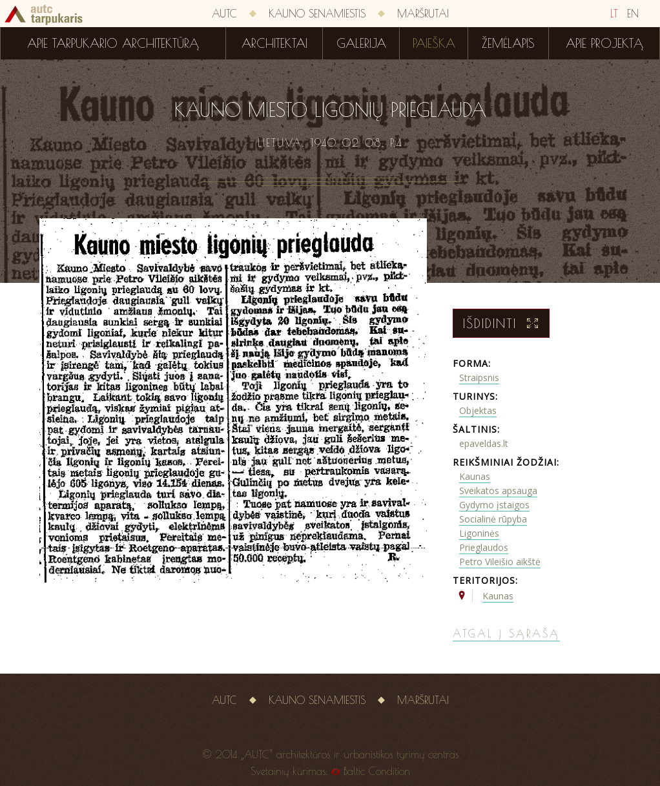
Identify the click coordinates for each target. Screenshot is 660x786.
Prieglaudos (483, 547)
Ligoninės (479, 533)
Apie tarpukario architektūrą (113, 43)
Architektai (274, 43)
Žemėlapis (508, 43)
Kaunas (474, 476)
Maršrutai (423, 13)
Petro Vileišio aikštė (500, 561)
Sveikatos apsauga (498, 490)
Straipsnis (479, 377)
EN (633, 13)
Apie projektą (604, 43)
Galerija (361, 43)
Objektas (478, 410)
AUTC (224, 13)
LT (614, 13)
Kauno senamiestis (317, 13)
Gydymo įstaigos (494, 505)
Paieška (434, 43)
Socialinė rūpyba (493, 519)
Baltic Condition (377, 771)
